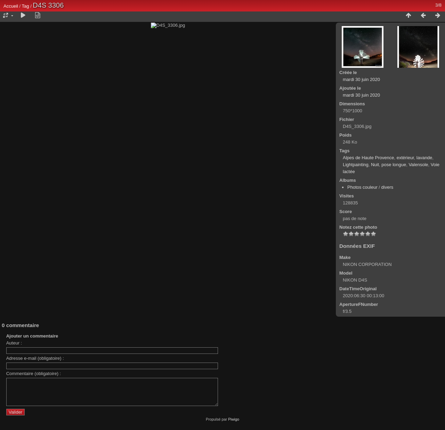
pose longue (393, 164)
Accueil (10, 6)
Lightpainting (356, 164)
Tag (25, 6)
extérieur (405, 157)
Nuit (375, 164)
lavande (424, 157)
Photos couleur (362, 187)
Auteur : (14, 397)
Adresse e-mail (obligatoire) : (35, 412)
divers (387, 187)
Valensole (418, 164)
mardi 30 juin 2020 (361, 79)
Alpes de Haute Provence (368, 157)
